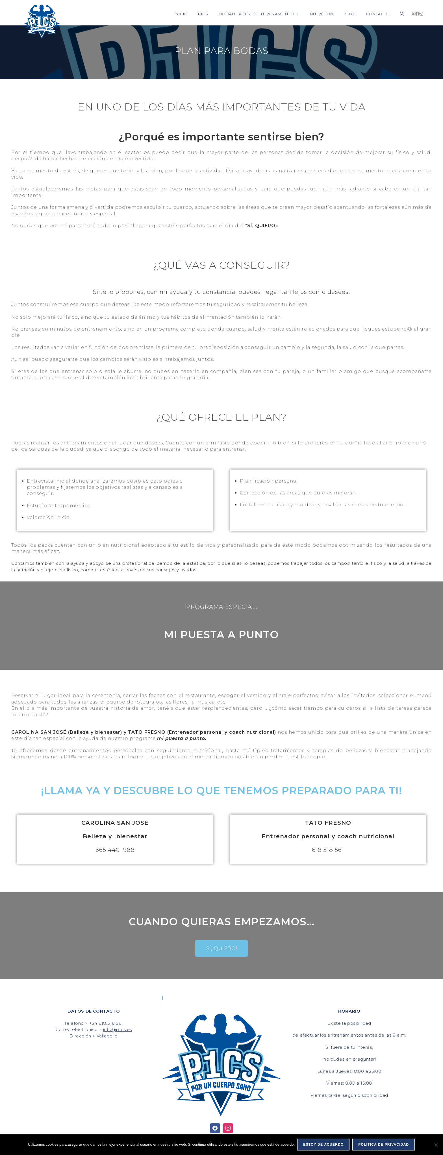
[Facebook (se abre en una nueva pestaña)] (417, 14)
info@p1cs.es (117, 1029)
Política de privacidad (384, 1145)
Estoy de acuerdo (323, 1145)
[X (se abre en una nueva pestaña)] (413, 14)
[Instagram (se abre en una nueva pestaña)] (421, 14)
